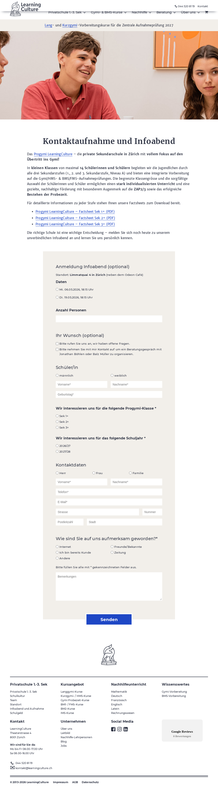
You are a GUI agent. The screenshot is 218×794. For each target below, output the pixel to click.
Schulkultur (17, 696)
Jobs (64, 745)
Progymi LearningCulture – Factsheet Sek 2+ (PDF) (75, 218)
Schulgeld (16, 713)
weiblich (119, 375)
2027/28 (63, 451)
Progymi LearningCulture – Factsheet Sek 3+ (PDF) (75, 224)
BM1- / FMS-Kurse (72, 704)
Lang (48, 25)
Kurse (107, 12)
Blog (64, 741)
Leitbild (65, 733)
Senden (109, 619)
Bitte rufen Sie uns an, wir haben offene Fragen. (93, 343)
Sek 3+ (62, 427)
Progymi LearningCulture (53, 154)
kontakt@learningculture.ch (34, 768)
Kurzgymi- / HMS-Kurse (76, 696)
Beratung (164, 12)
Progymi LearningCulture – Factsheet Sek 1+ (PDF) (75, 212)
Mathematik (119, 691)
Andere (63, 558)
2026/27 (63, 445)
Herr (61, 473)
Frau (97, 473)
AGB (75, 782)
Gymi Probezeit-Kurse (75, 700)
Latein (115, 708)
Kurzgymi (69, 25)
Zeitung (118, 552)
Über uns (188, 12)
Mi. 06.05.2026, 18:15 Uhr (75, 289)
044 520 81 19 (185, 6)
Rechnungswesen (122, 713)
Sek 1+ (62, 416)
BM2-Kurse (68, 708)
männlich (64, 375)
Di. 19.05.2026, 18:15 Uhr (74, 297)
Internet (63, 546)
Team (13, 700)
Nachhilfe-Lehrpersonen (76, 737)
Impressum (60, 782)
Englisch (116, 704)
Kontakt (203, 6)
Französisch (119, 700)
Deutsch (116, 696)
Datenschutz (90, 782)
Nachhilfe (140, 12)
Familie (136, 473)
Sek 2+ (62, 421)
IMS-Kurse (67, 713)
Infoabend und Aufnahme (27, 708)
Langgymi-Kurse (71, 691)
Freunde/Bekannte (126, 546)
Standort (16, 704)
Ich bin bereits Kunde (73, 552)
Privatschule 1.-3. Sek (65, 12)
